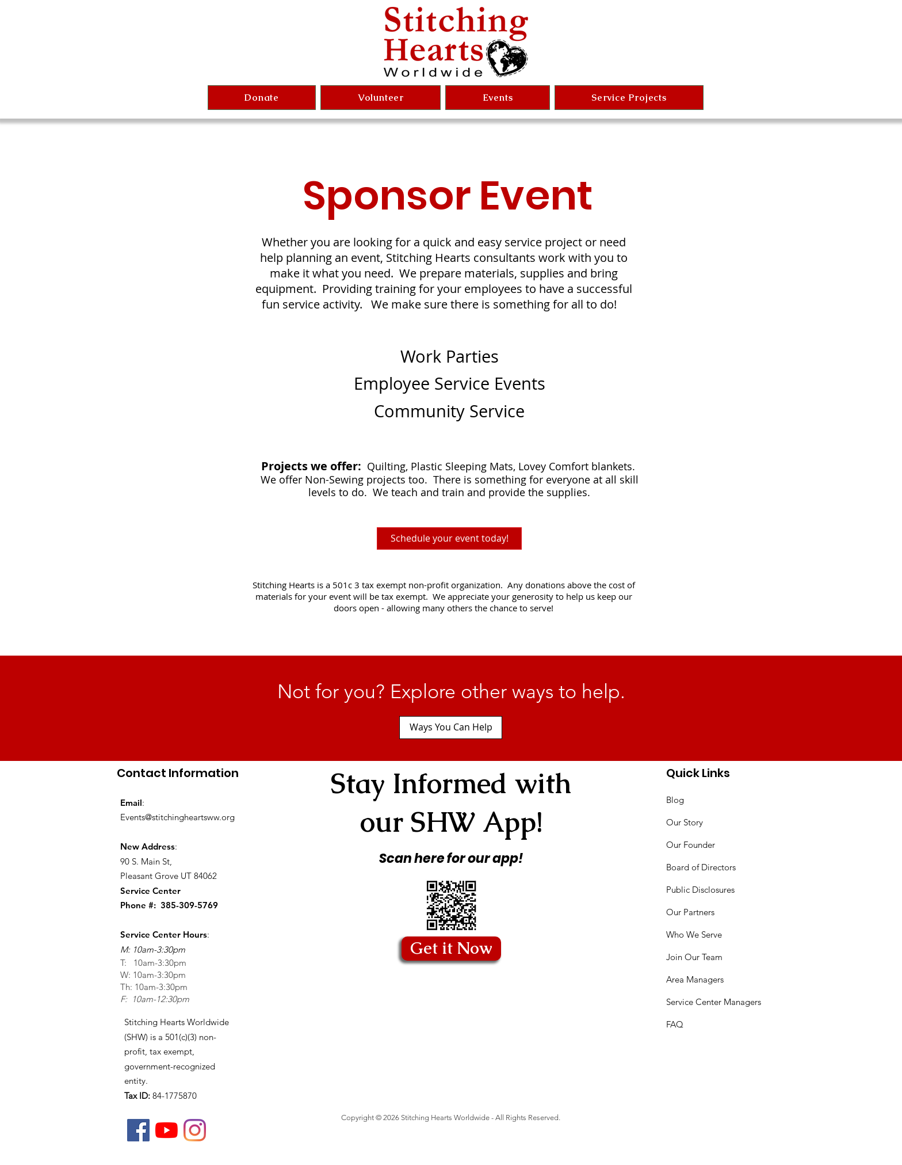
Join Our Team (694, 956)
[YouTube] (166, 1130)
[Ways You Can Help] (450, 727)
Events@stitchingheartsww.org (177, 817)
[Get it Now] (451, 948)
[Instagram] (195, 1130)
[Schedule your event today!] (449, 538)
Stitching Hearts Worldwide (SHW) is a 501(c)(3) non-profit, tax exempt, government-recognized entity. (176, 1051)
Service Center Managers (713, 1001)
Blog (675, 799)
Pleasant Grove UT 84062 (168, 875)
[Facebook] (138, 1130)
